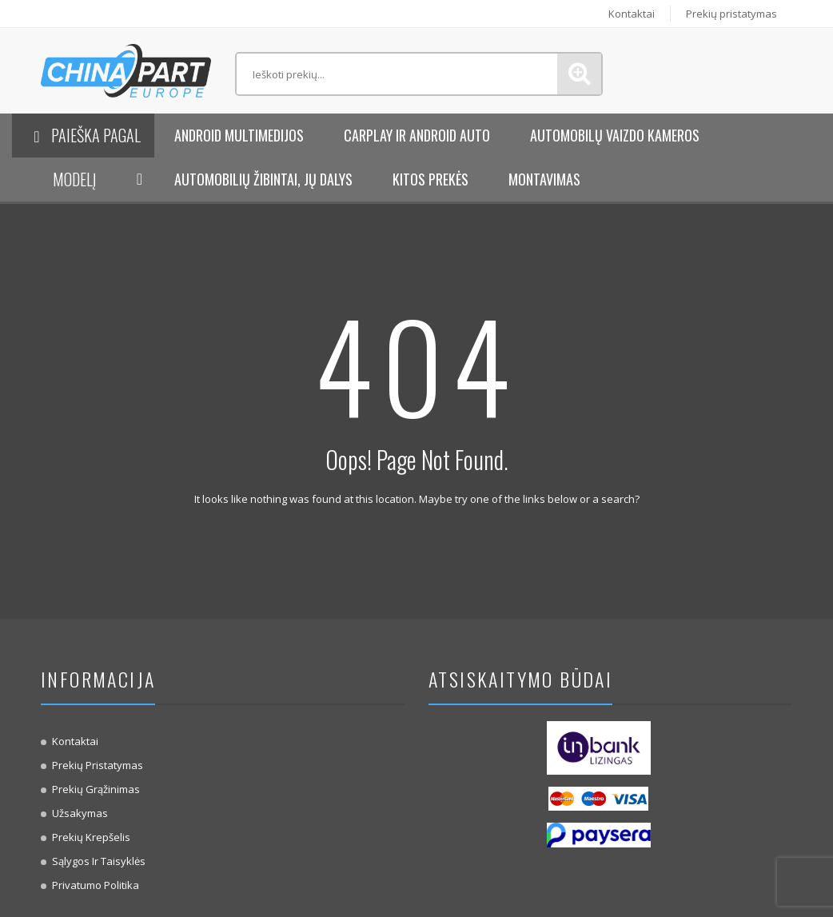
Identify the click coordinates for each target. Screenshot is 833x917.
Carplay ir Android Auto (417, 135)
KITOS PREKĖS (430, 179)
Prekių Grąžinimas (96, 789)
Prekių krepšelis (91, 837)
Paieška (579, 74)
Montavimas (544, 179)
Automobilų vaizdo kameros (614, 135)
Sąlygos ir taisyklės (98, 861)
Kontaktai (629, 13)
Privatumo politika (95, 885)
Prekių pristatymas (730, 13)
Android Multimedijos (239, 135)
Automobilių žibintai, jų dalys (263, 179)
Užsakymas (80, 813)
